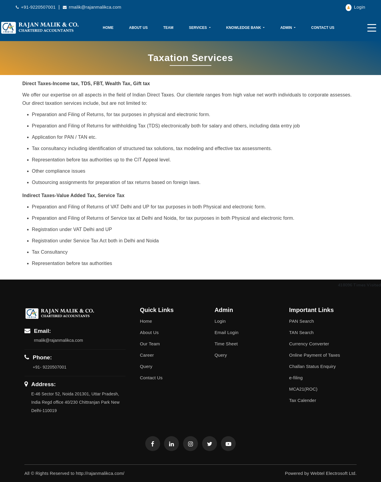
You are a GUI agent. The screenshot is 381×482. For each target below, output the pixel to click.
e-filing (296, 377)
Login (355, 7)
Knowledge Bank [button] (244, 28)
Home (108, 28)
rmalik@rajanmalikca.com (92, 7)
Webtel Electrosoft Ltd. (333, 473)
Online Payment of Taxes (314, 355)
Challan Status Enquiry (312, 366)
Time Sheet (226, 343)
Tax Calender (302, 400)
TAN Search (301, 332)
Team (168, 28)
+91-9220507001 (36, 7)
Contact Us (323, 28)
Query (146, 366)
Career (147, 355)
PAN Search (301, 321)
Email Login (227, 332)
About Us (138, 28)
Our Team (150, 343)
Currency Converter (309, 343)
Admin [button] (286, 28)
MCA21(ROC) (303, 388)
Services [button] (198, 28)
